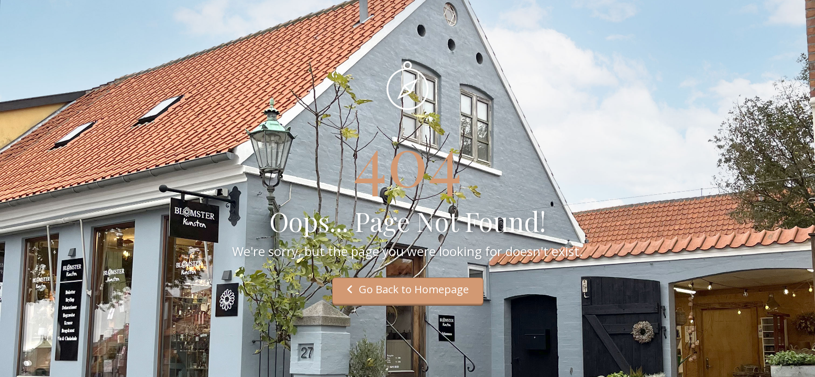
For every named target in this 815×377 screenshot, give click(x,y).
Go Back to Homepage (408, 289)
